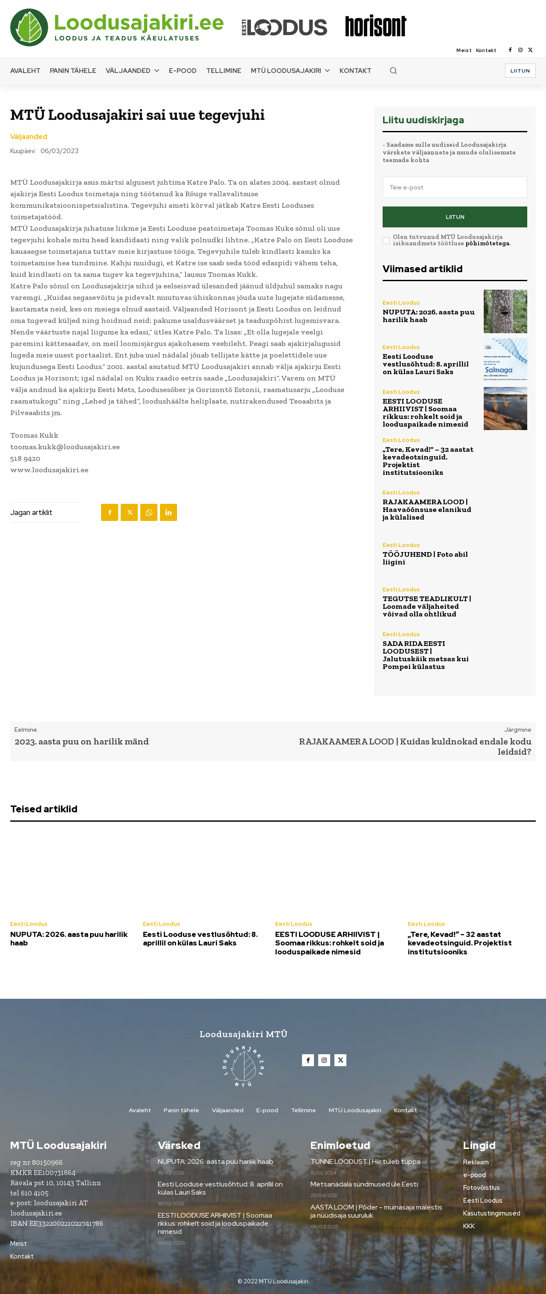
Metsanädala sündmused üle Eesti (364, 1184)
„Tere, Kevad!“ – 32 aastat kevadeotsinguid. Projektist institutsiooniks (428, 461)
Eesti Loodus (401, 302)
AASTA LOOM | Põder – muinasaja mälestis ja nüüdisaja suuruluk (376, 1211)
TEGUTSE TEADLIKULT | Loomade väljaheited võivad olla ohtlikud (427, 606)
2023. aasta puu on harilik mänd (82, 741)
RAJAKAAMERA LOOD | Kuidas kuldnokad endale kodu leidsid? (415, 746)
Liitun (455, 217)
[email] (455, 187)
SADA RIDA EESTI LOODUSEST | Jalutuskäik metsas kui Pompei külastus (426, 655)
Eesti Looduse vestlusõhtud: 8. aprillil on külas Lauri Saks (426, 364)
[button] (393, 70)
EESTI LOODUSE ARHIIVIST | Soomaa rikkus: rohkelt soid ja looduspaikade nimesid (425, 412)
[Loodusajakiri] (125, 28)
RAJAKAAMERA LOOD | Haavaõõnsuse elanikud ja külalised (427, 509)
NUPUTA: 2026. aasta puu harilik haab (429, 315)
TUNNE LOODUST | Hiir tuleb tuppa (366, 1161)
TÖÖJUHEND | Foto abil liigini (425, 558)
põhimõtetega (487, 243)
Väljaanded (28, 137)
